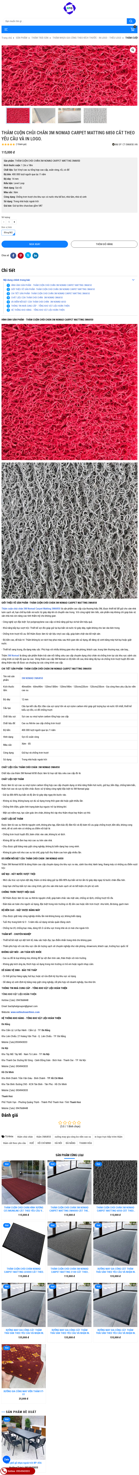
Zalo (6, 1459)
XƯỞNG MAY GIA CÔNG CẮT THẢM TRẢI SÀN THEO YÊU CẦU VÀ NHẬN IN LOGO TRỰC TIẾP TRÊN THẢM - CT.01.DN (115, 1287)
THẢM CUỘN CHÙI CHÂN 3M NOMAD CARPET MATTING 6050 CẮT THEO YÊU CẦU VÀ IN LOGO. (115, 1209)
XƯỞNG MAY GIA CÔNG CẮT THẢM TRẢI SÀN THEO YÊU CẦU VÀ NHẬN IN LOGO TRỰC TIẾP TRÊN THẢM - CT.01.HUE (115, 1270)
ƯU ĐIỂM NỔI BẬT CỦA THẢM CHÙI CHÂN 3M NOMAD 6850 (38, 301)
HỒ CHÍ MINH (44, 1143)
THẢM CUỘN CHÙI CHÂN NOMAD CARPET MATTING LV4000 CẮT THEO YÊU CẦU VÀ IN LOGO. (23, 1270)
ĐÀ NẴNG (70, 1143)
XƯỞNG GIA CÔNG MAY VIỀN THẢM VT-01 (23, 1305)
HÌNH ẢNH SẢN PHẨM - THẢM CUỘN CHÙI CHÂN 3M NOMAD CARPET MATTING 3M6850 (51, 285)
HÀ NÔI (58, 1143)
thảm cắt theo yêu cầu (14, 1143)
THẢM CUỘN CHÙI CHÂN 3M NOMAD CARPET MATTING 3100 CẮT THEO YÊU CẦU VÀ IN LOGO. (69, 1270)
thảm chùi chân (25, 1136)
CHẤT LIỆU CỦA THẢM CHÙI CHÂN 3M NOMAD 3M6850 (37, 297)
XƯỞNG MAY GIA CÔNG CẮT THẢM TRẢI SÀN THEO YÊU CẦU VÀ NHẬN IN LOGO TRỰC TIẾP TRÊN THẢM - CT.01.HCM (69, 1287)
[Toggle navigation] (5, 29)
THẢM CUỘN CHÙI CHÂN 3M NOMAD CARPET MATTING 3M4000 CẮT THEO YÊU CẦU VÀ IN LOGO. (69, 1209)
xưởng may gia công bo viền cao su (73, 1136)
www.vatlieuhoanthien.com (25, 1012)
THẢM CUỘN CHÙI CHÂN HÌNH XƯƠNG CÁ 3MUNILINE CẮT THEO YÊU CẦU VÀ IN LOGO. (24, 1209)
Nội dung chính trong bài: (16, 279)
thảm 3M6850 (43, 1136)
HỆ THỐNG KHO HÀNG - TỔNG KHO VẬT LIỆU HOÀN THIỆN (38, 310)
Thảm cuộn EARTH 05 (24, 1445)
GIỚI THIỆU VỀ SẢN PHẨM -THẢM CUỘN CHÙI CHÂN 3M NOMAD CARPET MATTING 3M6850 (53, 289)
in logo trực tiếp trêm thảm (108, 1136)
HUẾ (32, 1143)
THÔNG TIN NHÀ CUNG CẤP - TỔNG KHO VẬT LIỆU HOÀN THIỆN (40, 306)
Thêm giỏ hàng (104, 244)
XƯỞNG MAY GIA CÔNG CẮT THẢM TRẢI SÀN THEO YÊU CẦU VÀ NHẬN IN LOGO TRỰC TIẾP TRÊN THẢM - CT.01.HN (23, 1287)
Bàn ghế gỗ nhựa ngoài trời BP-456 (24, 1374)
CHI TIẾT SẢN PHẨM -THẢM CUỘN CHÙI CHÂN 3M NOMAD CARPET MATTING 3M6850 (50, 293)
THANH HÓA (85, 1143)
